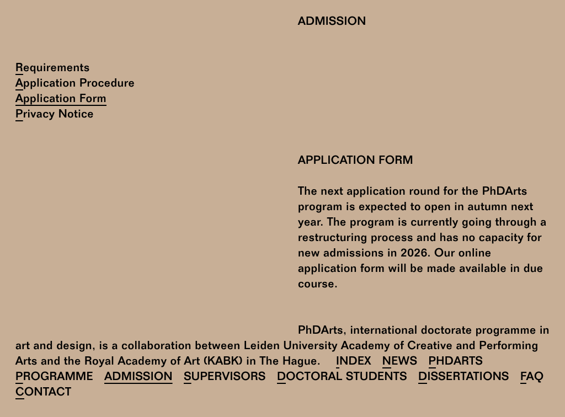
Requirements (52, 69)
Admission (138, 378)
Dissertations (463, 378)
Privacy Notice (54, 115)
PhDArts (456, 362)
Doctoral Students (342, 378)
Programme (54, 378)
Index (353, 362)
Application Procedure (75, 84)
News (400, 362)
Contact (43, 393)
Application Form (60, 100)
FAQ (532, 378)
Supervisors (225, 378)
